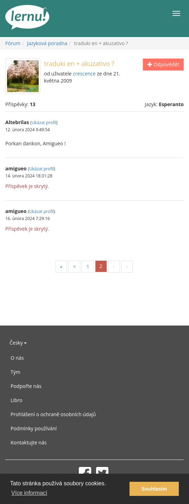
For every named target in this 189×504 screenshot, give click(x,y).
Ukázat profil (44, 122)
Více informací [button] (29, 493)
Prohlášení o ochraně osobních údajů (53, 414)
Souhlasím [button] (154, 489)
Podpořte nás (26, 386)
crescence (84, 73)
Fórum (12, 43)
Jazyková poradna (47, 43)
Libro (17, 400)
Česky (18, 342)
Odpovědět (163, 64)
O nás (17, 357)
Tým (15, 372)
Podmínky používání (34, 428)
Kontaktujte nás (28, 442)
